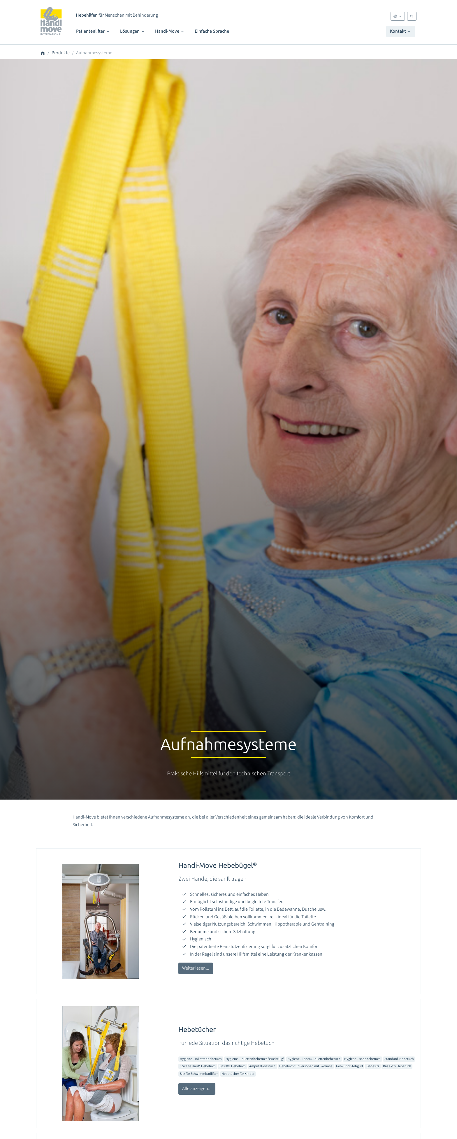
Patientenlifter (93, 31)
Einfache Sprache (212, 31)
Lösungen (132, 31)
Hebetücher (197, 1029)
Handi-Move (170, 31)
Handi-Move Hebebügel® (217, 865)
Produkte (61, 53)
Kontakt (401, 31)
